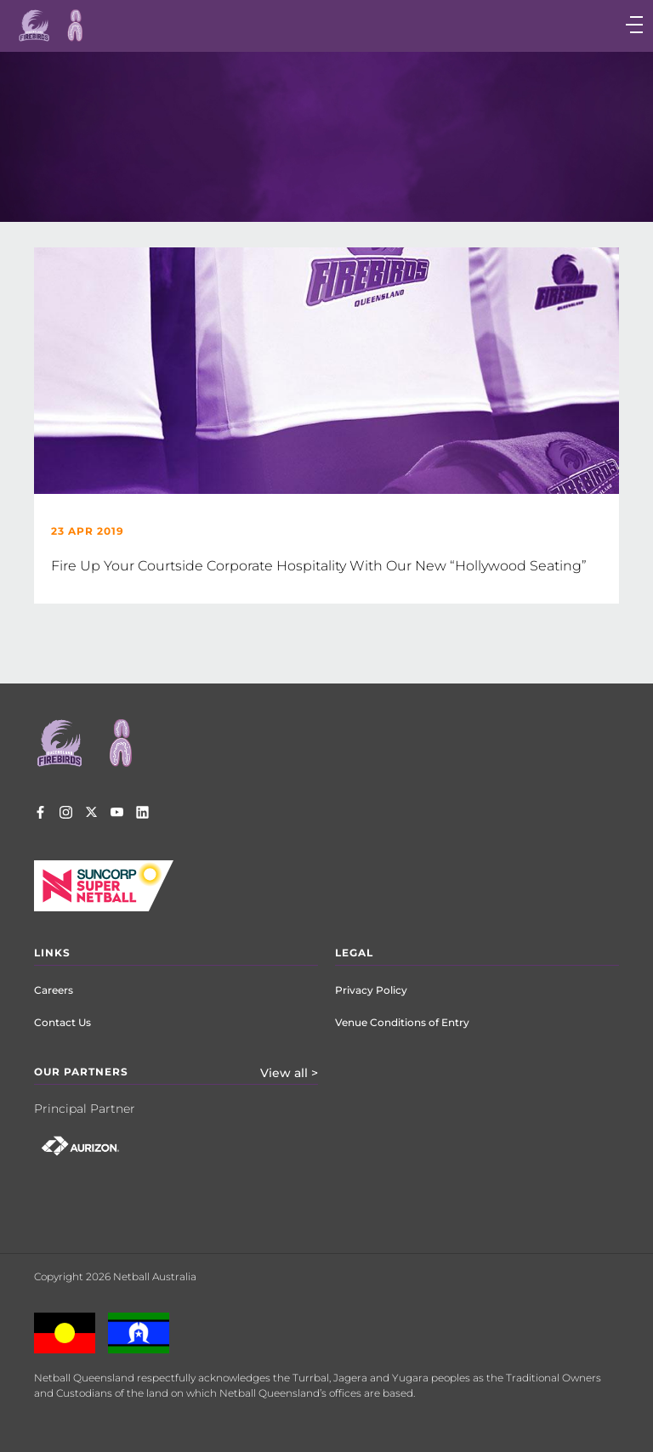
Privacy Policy (371, 990)
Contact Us (62, 1022)
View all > (289, 1072)
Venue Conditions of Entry (402, 1022)
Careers (53, 990)
